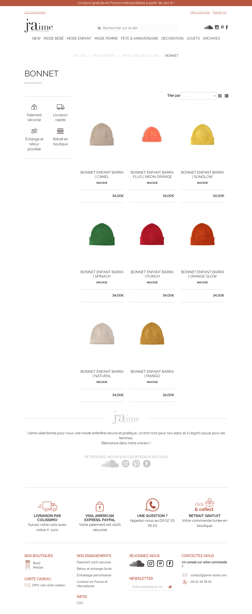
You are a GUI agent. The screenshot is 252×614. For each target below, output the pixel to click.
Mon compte (200, 12)
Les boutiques (35, 12)
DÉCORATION (172, 38)
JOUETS (193, 38)
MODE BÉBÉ (54, 38)
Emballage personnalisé (94, 575)
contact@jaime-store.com (208, 575)
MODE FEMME (106, 38)
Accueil (80, 55)
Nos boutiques (38, 556)
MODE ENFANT (79, 38)
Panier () (219, 12)
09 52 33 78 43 (200, 581)
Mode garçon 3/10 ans (141, 55)
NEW (36, 38)
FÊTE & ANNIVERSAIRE (139, 38)
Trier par (173, 96)
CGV (80, 603)
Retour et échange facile (94, 568)
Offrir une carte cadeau (48, 585)
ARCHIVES (211, 38)
